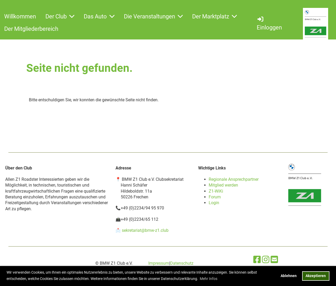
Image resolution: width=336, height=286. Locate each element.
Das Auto (99, 16)
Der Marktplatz (214, 16)
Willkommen (20, 16)
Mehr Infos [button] (208, 279)
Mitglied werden (223, 185)
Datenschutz (181, 263)
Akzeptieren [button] (316, 276)
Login (214, 202)
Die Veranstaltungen (153, 16)
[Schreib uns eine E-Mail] (274, 260)
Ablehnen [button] (289, 276)
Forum (215, 196)
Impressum (158, 263)
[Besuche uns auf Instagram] (265, 260)
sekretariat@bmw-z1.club (145, 230)
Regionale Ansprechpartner (234, 179)
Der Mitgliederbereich (31, 29)
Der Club (59, 16)
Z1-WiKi (216, 191)
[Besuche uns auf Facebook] (257, 260)
